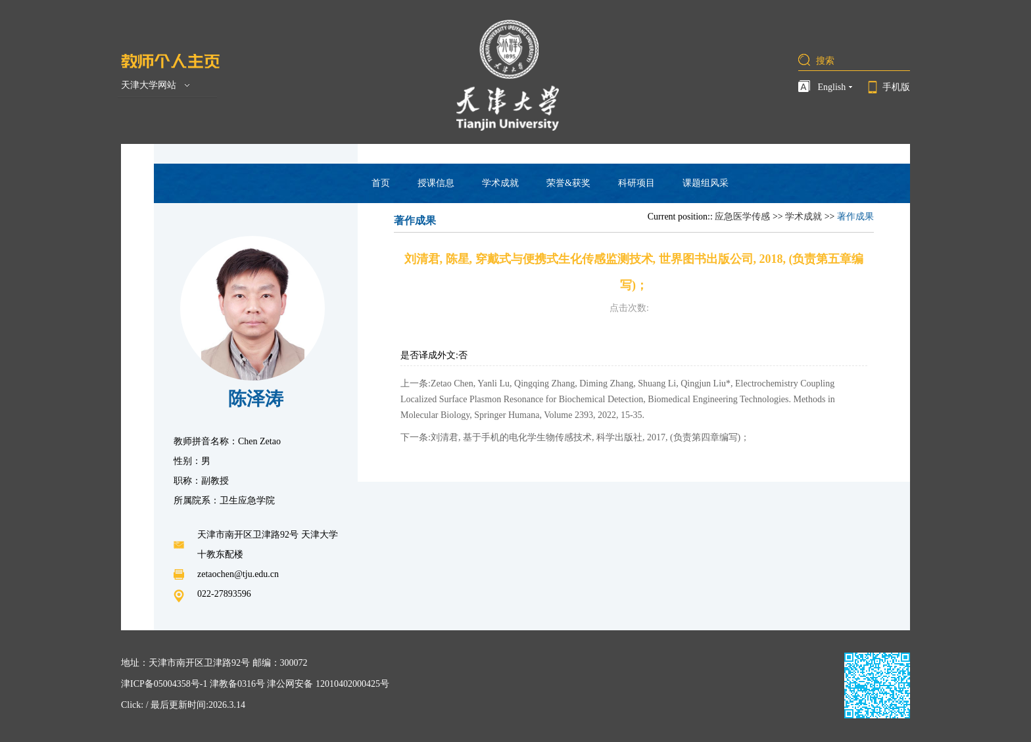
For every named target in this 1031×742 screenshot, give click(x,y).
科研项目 (636, 183)
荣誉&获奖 (568, 183)
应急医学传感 (742, 216)
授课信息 (436, 183)
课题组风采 (706, 183)
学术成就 (500, 183)
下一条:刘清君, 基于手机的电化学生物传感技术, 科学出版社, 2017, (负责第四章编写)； (575, 437)
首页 (381, 183)
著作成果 (855, 216)
